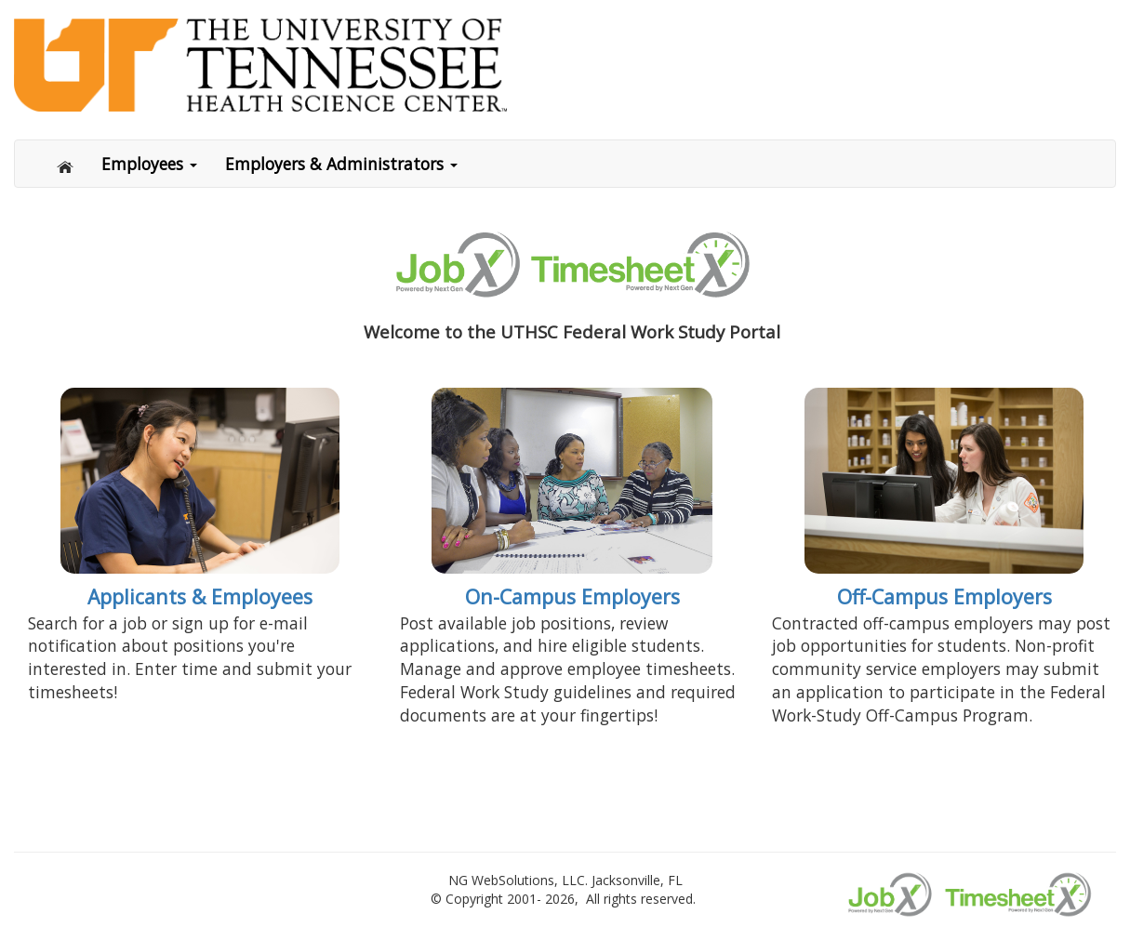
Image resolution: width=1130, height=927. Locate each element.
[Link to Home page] (565, 65)
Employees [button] (149, 163)
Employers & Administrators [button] (341, 163)
